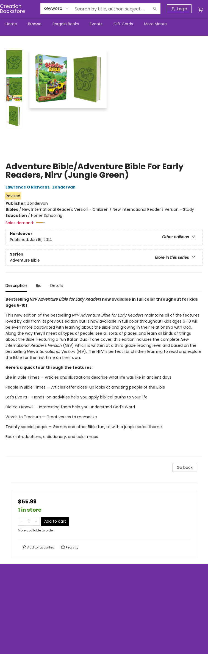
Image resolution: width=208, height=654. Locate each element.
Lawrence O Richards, (28, 187)
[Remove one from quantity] (21, 521)
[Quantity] (29, 521)
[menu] (104, 24)
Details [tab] (56, 285)
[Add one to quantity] (36, 521)
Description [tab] (16, 285)
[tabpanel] (104, 376)
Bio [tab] (38, 285)
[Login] (179, 8)
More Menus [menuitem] (155, 24)
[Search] (154, 8)
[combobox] (56, 8)
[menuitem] (11, 24)
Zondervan (64, 187)
